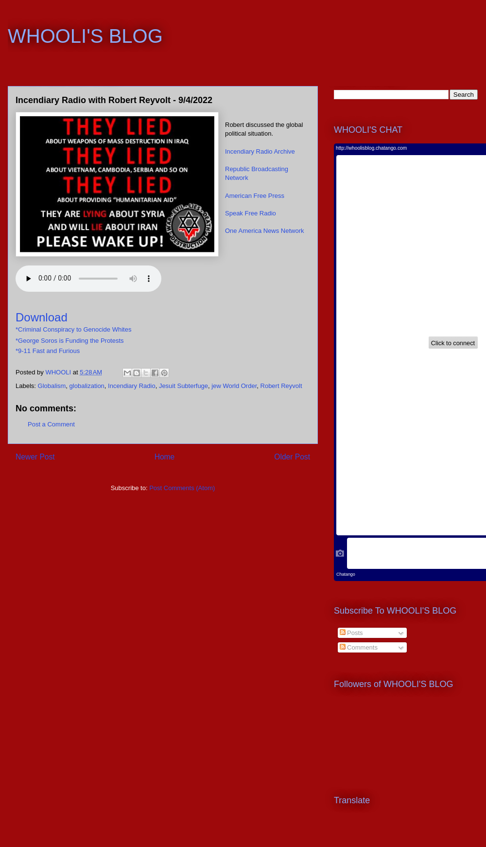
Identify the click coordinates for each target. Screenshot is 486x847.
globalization (86, 385)
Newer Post (35, 457)
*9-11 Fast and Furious (48, 350)
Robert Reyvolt (281, 385)
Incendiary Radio (132, 385)
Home (165, 457)
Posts (351, 632)
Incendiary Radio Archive (260, 151)
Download (42, 317)
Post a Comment (51, 424)
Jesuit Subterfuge (183, 385)
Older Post (292, 457)
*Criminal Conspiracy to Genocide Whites (73, 329)
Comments (359, 647)
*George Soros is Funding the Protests (70, 340)
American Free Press (254, 195)
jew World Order (234, 385)
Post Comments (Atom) (182, 488)
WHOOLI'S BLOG (85, 36)
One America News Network (264, 230)
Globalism (52, 385)
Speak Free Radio (250, 213)
